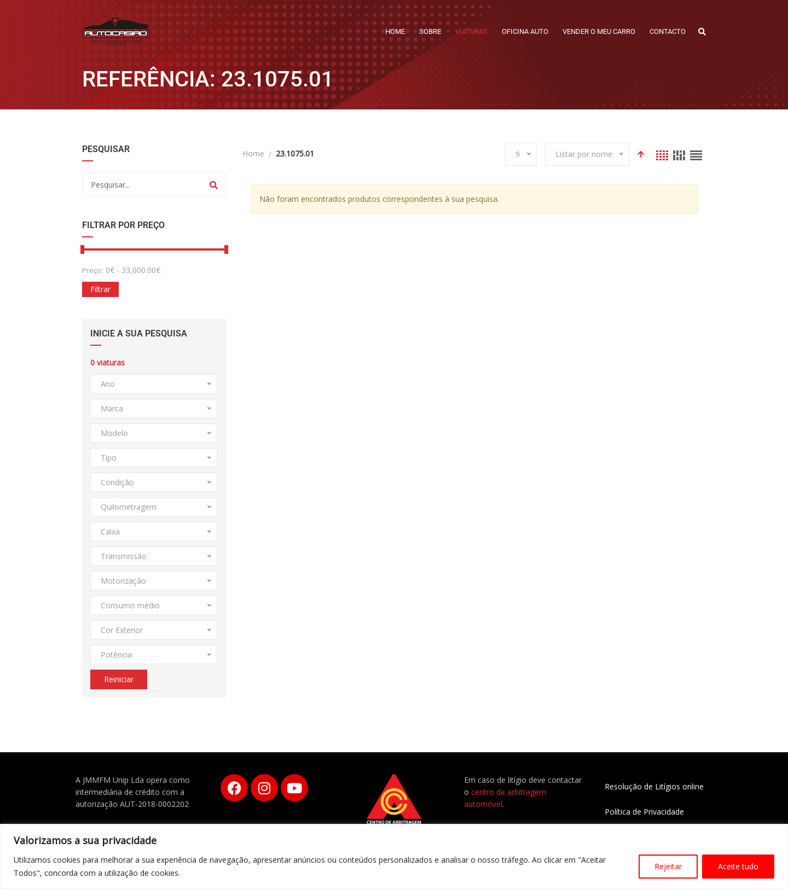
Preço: (92, 270)
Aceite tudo (738, 866)
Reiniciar (119, 679)
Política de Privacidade (644, 811)
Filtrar (100, 289)
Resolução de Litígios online (654, 786)
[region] (394, 856)
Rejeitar (668, 866)
